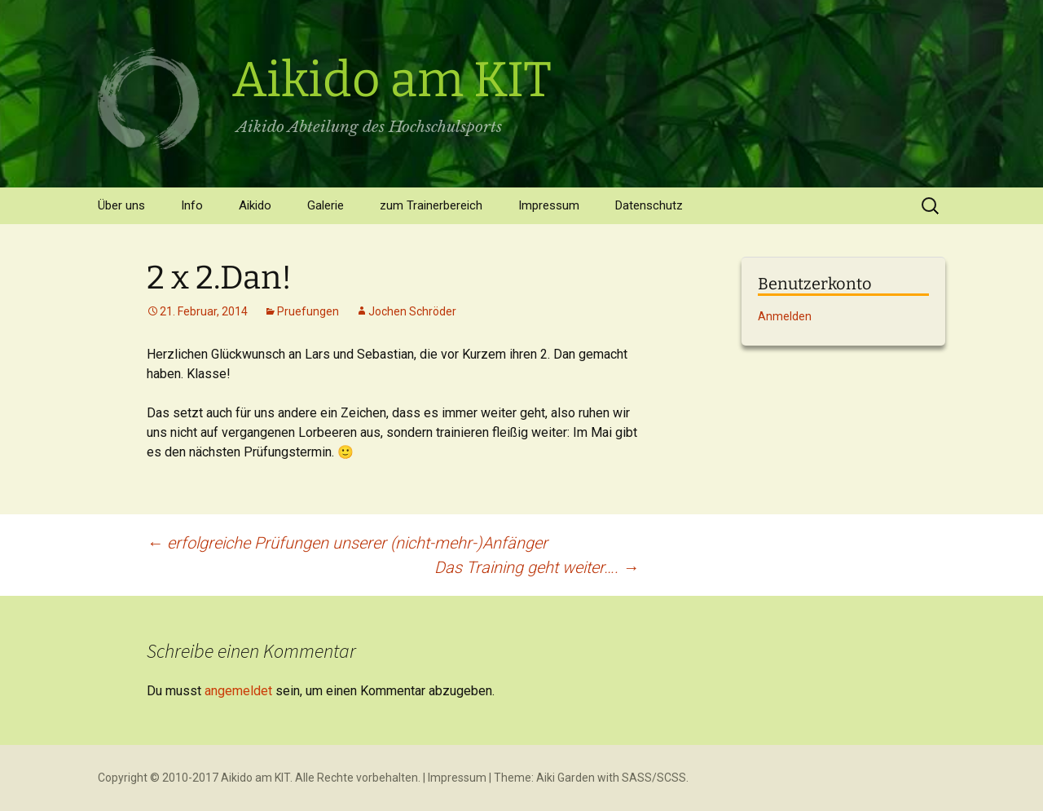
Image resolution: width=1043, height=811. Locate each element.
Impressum (548, 205)
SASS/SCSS (654, 777)
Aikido (255, 205)
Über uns (121, 205)
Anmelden (785, 316)
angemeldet (238, 691)
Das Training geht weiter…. (536, 567)
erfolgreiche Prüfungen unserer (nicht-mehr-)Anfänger (347, 543)
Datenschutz (649, 205)
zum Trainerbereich (431, 205)
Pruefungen (308, 311)
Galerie (325, 205)
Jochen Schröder (412, 311)
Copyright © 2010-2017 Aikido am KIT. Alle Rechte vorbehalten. (259, 777)
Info (192, 205)
